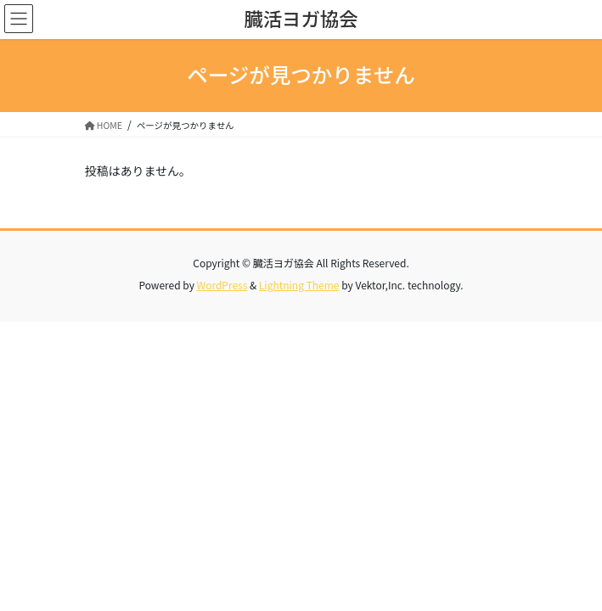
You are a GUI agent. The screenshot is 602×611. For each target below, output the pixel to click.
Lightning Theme (299, 284)
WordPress (222, 284)
